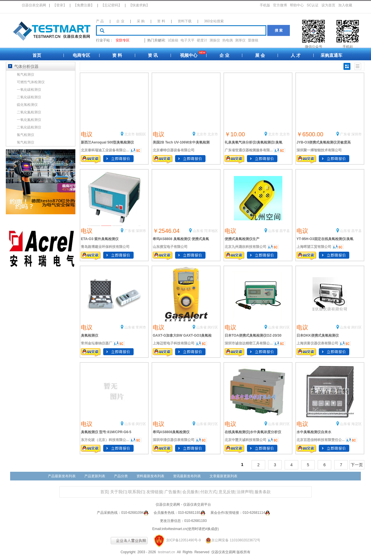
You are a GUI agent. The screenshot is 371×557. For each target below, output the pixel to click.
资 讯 (153, 55)
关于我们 (118, 492)
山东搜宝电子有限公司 (170, 247)
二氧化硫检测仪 (29, 127)
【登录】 (60, 5)
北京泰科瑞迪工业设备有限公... (105, 150)
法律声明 (245, 492)
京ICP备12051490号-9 (183, 540)
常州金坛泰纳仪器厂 (96, 343)
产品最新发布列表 (62, 476)
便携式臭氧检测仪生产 (242, 239)
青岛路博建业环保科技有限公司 (105, 247)
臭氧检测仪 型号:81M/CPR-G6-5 (106, 432)
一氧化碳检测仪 (29, 90)
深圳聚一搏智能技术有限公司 (319, 150)
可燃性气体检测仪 (31, 82)
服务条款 (262, 492)
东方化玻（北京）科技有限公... (105, 440)
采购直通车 (331, 55)
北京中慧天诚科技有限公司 (245, 440)
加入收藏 (345, 5)
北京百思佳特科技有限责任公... (321, 440)
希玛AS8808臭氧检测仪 (171, 432)
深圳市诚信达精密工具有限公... (249, 343)
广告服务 (172, 492)
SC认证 (313, 5)
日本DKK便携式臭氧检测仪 (318, 335)
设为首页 (328, 5)
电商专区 (81, 55)
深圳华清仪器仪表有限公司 (173, 440)
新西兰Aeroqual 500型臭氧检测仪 (107, 142)
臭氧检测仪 (89, 335)
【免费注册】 (83, 5)
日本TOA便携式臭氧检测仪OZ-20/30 (253, 335)
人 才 (296, 55)
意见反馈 (227, 492)
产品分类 (121, 476)
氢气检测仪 (25, 142)
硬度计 (202, 40)
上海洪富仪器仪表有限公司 (317, 343)
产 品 (100, 21)
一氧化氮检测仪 (29, 120)
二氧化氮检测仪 (29, 112)
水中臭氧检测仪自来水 (314, 432)
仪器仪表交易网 (34, 5)
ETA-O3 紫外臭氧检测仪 (100, 239)
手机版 (265, 5)
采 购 (141, 21)
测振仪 (215, 40)
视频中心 (188, 55)
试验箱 (173, 40)
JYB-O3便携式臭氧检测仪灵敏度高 (324, 142)
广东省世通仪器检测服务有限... (249, 150)
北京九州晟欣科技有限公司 (245, 247)
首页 (36, 55)
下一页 (357, 464)
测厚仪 (240, 40)
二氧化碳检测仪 (29, 97)
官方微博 (280, 5)
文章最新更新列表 (223, 476)
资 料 (161, 21)
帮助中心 (297, 5)
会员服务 (190, 492)
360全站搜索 (214, 21)
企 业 (120, 21)
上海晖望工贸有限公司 (314, 247)
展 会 (260, 55)
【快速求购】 (139, 5)
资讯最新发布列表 (187, 476)
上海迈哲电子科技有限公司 (173, 343)
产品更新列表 (94, 476)
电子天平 (187, 40)
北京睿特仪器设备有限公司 (173, 150)
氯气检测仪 (25, 135)
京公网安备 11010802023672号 (231, 540)
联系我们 (136, 492)
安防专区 (123, 40)
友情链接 (154, 492)
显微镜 (253, 40)
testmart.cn (166, 552)
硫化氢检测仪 (27, 105)
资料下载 (185, 21)
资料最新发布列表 (150, 476)
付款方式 (208, 492)
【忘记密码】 (111, 5)
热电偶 (227, 40)
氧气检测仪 (25, 74)
